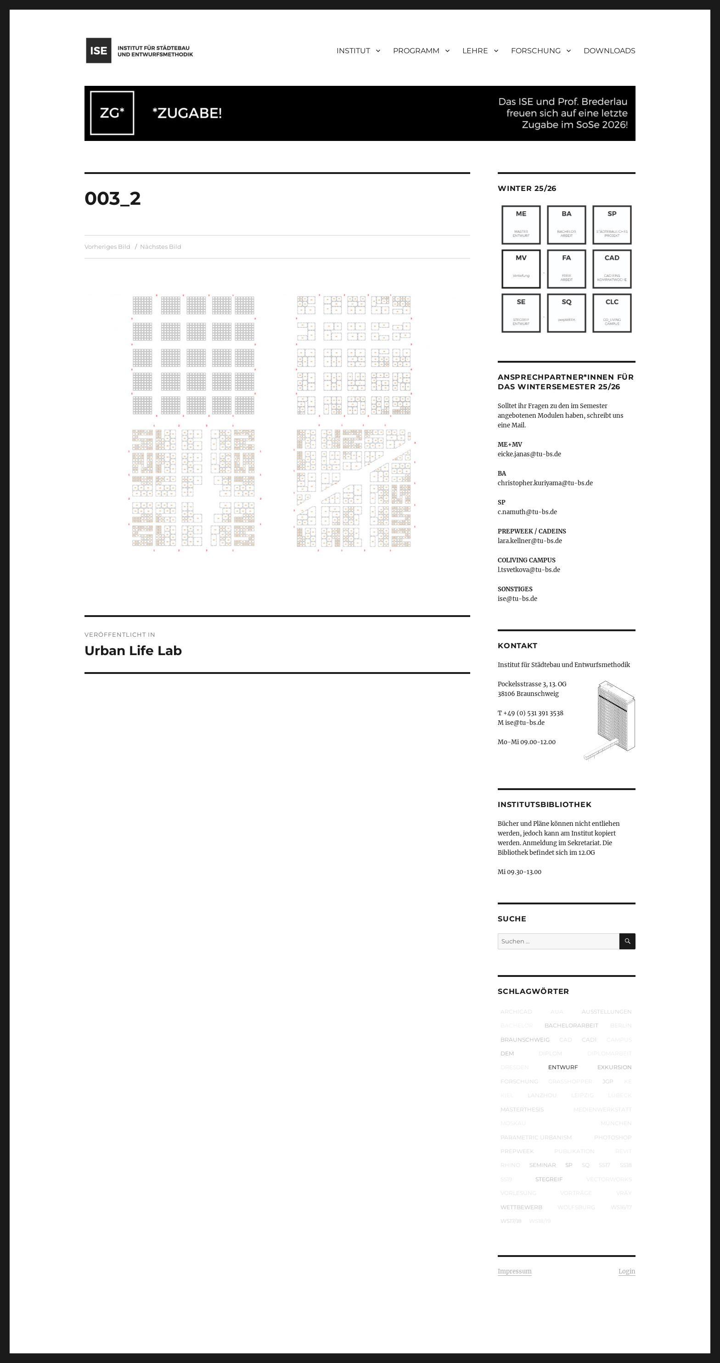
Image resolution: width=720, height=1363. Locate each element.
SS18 (626, 1164)
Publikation (574, 1151)
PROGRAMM (416, 50)
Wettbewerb (521, 1207)
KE (628, 1081)
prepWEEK (517, 1151)
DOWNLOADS (610, 50)
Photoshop (613, 1137)
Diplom (550, 1053)
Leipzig (582, 1095)
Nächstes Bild (160, 246)
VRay (624, 1192)
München (616, 1123)
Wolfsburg (576, 1207)
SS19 (506, 1179)
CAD (565, 1039)
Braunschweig (525, 1039)
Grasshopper (570, 1081)
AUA (557, 1011)
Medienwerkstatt (603, 1109)
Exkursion (614, 1067)
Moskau (513, 1123)
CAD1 (589, 1039)
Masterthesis (522, 1109)
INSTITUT (353, 50)
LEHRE (475, 50)
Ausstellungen (607, 1011)
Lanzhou (542, 1095)
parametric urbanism (536, 1137)
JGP (607, 1081)
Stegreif (549, 1179)
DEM (507, 1053)
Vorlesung (518, 1192)
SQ (586, 1164)
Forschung (519, 1081)
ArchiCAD (516, 1011)
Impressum (515, 1271)
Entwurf (563, 1067)
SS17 (604, 1164)
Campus (619, 1039)
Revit (623, 1151)
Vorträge (576, 1192)
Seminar (542, 1164)
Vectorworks (609, 1179)
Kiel (507, 1095)
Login (627, 1271)
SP (569, 1164)
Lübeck (620, 1095)
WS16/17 (621, 1207)
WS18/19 (540, 1220)
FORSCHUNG (536, 50)
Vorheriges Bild (107, 246)
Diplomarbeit (609, 1053)
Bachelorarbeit (571, 1025)
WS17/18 (511, 1220)
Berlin (621, 1025)
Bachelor (517, 1025)
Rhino (510, 1164)
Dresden (515, 1067)
